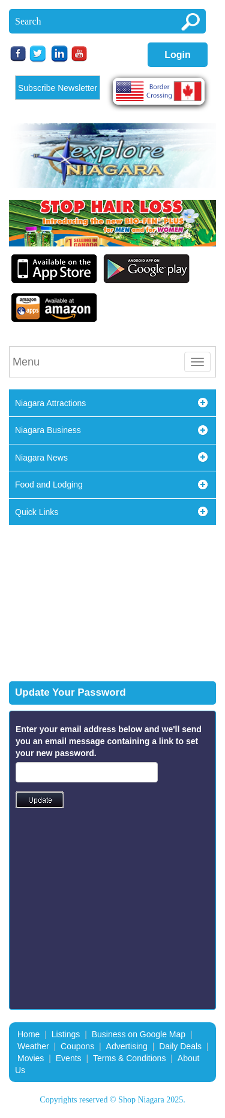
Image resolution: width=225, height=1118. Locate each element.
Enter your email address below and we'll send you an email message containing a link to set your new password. (109, 741)
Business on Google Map (138, 1034)
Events (69, 1058)
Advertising (127, 1046)
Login (177, 55)
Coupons (77, 1046)
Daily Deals (180, 1046)
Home (28, 1034)
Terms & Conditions (129, 1058)
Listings (66, 1034)
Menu (26, 362)
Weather (33, 1046)
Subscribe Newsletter (57, 88)
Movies (30, 1058)
